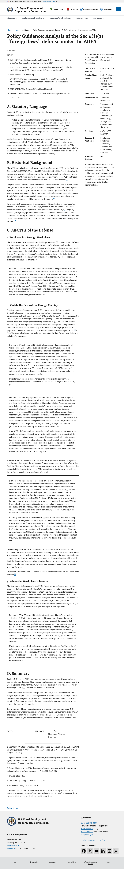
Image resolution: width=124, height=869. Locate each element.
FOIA (14, 862)
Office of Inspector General (90, 863)
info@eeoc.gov (87, 834)
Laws (17, 30)
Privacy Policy (33, 862)
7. (7, 790)
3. (7, 768)
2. (7, 757)
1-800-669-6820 (13, 845)
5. (7, 780)
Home (10, 30)
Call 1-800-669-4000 (89, 823)
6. (7, 785)
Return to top (12, 808)
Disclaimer (52, 862)
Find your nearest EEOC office (93, 840)
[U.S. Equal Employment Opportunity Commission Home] (29, 9)
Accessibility (71, 862)
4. (7, 776)
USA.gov (109, 862)
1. (7, 747)
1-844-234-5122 (13, 848)
